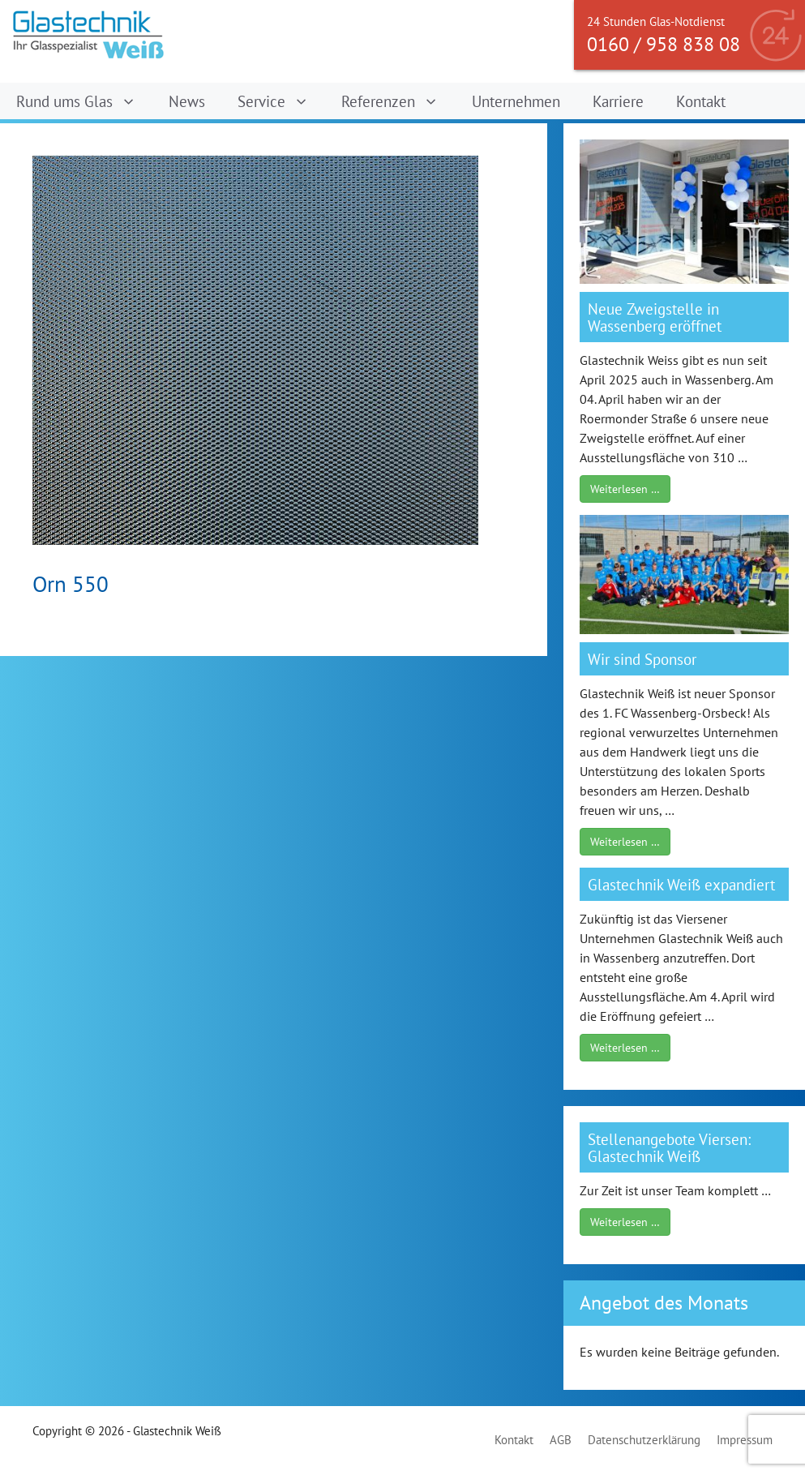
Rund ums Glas (84, 101)
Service (281, 101)
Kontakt (701, 101)
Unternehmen (516, 101)
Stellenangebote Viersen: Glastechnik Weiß (669, 1147)
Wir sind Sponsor (642, 659)
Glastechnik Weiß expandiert (681, 884)
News (187, 101)
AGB (561, 1439)
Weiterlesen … (625, 489)
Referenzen (398, 101)
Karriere (618, 101)
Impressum (745, 1439)
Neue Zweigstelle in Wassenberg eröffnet (655, 317)
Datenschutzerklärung (644, 1439)
